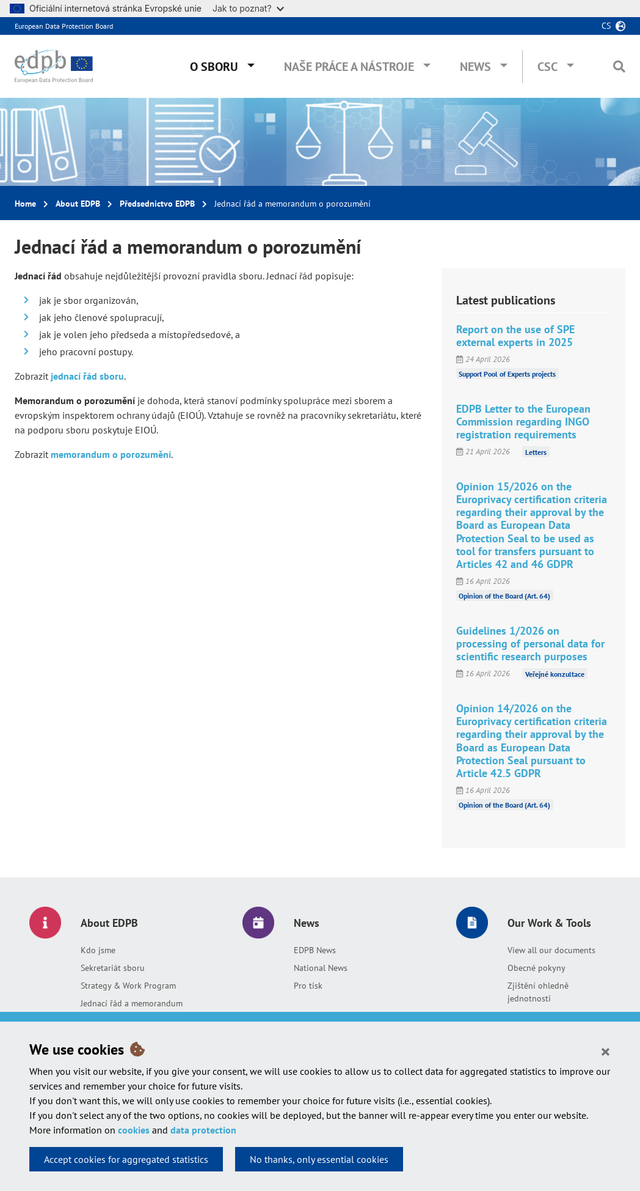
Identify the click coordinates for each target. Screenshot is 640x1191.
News (475, 67)
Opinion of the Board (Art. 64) (504, 595)
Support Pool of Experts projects (507, 373)
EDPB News (315, 950)
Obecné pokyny (536, 967)
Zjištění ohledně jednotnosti (538, 992)
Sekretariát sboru (113, 967)
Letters (536, 451)
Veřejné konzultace (554, 673)
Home (25, 203)
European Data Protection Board (64, 26)
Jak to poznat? (248, 8)
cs (606, 25)
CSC (547, 67)
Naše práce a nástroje (349, 67)
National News (320, 967)
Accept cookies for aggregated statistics (126, 1159)
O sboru (214, 67)
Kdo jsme (98, 950)
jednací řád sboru (86, 376)
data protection (203, 1130)
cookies (134, 1130)
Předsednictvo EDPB (157, 203)
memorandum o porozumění (111, 454)
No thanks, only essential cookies (319, 1159)
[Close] (605, 1051)
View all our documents (551, 950)
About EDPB (78, 203)
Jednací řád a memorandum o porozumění (132, 1010)
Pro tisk (308, 985)
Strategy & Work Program (128, 985)
